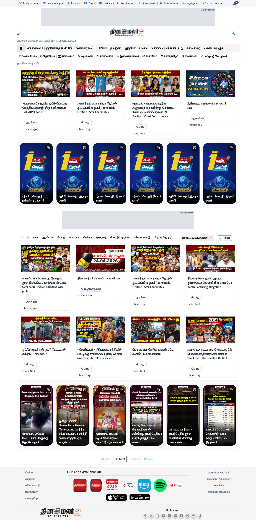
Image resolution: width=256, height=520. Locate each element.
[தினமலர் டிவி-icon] (53, 3)
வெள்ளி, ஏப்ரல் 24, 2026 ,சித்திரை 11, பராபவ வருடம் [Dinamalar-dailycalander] (46, 41)
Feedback (219, 485)
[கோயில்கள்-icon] (124, 3)
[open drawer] (19, 33)
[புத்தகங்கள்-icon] (147, 3)
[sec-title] (128, 472)
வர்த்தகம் (30, 479)
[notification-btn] (234, 3)
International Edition (219, 492)
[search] (233, 33)
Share (148, 459)
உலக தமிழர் (32, 498)
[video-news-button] (25, 93)
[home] (21, 48)
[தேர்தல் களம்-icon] (29, 3)
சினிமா (29, 473)
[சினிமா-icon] (105, 3)
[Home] (18, 63)
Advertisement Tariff (219, 473)
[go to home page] (126, 33)
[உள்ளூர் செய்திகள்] (215, 56)
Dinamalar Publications (219, 479)
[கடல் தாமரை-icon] (213, 3)
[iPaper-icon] (89, 3)
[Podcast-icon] (73, 3)
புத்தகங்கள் (31, 492)
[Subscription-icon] (168, 3)
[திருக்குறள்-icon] (190, 3)
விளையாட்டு (32, 485)
